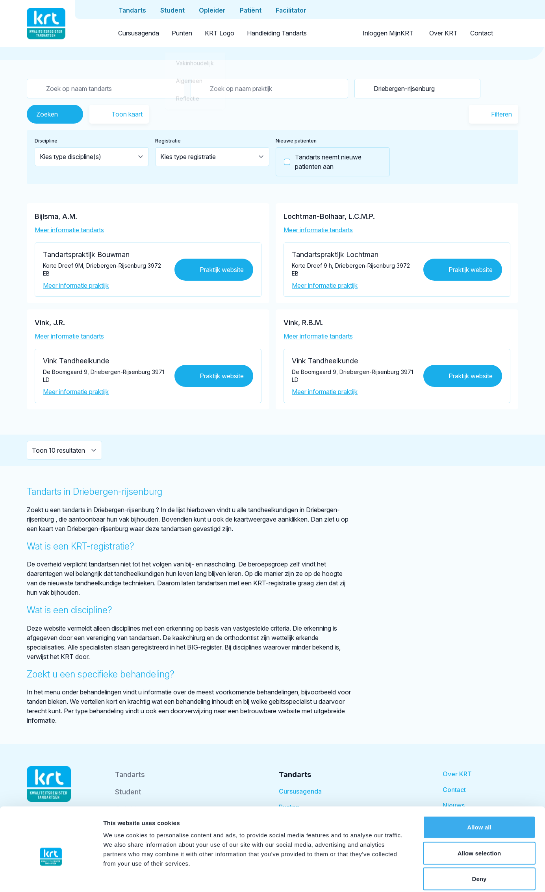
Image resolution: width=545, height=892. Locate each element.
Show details (413, 876)
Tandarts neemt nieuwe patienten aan (318, 162)
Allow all (479, 788)
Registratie (168, 141)
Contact (481, 33)
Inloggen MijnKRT (388, 33)
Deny (479, 840)
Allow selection (479, 814)
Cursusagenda (138, 33)
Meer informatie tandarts (69, 230)
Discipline (46, 141)
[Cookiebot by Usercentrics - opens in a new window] (51, 877)
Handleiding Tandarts (277, 33)
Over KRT (443, 33)
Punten (182, 33)
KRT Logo (219, 33)
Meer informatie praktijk (76, 285)
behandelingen (100, 692)
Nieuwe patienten (296, 141)
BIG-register (204, 647)
